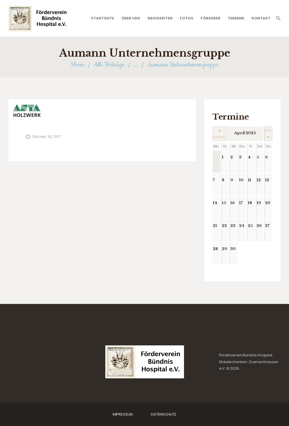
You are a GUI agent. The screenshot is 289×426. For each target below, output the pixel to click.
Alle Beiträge (109, 64)
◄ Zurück (219, 134)
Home (78, 64)
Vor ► (268, 134)
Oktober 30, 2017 (46, 136)
